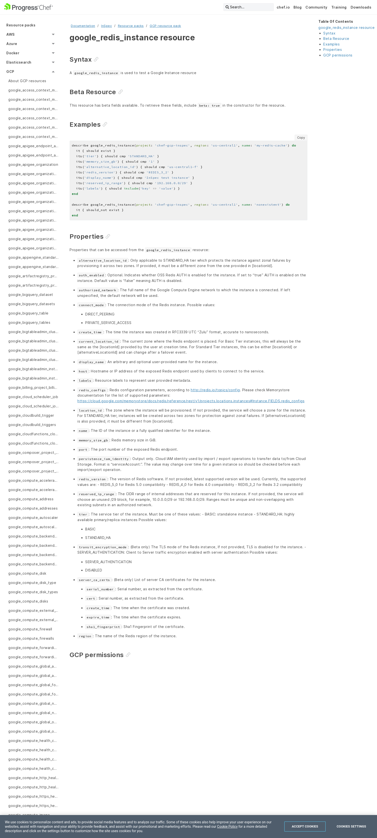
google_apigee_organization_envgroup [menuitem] (33, 192)
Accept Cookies (305, 826)
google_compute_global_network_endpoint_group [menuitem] (33, 703)
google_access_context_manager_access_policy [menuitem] (33, 118)
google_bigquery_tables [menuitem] (29, 322)
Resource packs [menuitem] (20, 25)
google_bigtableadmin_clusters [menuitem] (33, 360)
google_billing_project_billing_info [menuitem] (33, 387)
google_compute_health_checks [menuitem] (33, 768)
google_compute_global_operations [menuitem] (33, 731)
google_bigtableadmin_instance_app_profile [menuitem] (33, 369)
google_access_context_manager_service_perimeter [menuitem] (33, 127)
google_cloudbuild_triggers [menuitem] (32, 425)
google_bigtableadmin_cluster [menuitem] (33, 332)
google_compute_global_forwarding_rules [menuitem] (33, 694)
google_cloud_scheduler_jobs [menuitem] (33, 406)
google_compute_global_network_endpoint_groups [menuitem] (33, 713)
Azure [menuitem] (11, 44)
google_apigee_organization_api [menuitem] (33, 174)
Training (339, 7)
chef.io (283, 7)
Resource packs (131, 26)
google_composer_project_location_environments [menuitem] (33, 462)
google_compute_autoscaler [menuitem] (33, 517)
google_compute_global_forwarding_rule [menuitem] (33, 685)
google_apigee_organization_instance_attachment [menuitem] (33, 229)
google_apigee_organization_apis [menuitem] (33, 183)
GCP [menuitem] (10, 71)
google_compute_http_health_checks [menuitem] (33, 787)
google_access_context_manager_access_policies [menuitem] (33, 109)
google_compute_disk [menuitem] (27, 573)
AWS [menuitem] (10, 34)
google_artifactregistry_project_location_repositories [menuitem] (33, 276)
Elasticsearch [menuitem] (18, 62)
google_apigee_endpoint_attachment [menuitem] (33, 146)
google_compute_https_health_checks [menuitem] (33, 806)
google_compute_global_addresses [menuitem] (33, 675)
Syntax (329, 33)
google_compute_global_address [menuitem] (33, 666)
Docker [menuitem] (12, 53)
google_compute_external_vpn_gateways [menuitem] (33, 620)
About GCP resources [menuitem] (27, 81)
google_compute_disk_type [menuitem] (32, 583)
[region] (188, 826)
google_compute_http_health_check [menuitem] (33, 778)
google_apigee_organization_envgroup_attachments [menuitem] (33, 211)
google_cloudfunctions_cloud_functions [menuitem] (33, 443)
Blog (297, 7)
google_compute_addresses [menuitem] (33, 508)
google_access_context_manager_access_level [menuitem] (33, 90)
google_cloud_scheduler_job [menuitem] (33, 397)
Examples (331, 44)
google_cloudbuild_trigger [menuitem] (31, 415)
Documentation (83, 26)
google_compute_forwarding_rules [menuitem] (33, 657)
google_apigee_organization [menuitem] (33, 164)
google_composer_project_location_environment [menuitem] (33, 452)
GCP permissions (338, 55)
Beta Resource (336, 38)
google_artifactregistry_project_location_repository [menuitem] (33, 285)
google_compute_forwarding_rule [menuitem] (33, 648)
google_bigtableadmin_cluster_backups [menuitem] (33, 350)
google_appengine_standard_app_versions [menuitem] (33, 267)
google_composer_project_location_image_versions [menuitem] (33, 471)
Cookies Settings (351, 826)
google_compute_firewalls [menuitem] (31, 638)
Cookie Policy (227, 826)
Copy (301, 137)
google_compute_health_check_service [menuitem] (33, 750)
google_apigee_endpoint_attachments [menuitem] (33, 155)
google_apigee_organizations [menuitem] (33, 248)
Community (316, 7)
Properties (332, 49)
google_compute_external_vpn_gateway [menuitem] (33, 610)
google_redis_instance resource (346, 27)
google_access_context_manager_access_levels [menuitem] (33, 99)
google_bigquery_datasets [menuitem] (31, 304)
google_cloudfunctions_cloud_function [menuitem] (33, 434)
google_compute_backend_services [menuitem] (33, 564)
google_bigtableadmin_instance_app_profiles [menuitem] (33, 378)
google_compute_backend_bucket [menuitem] (33, 536)
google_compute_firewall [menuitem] (30, 629)
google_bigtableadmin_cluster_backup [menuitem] (33, 341)
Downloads (361, 7)
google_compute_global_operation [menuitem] (33, 722)
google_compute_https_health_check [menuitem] (33, 796)
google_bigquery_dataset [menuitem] (30, 294)
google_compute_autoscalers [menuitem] (33, 527)
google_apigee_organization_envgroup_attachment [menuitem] (33, 202)
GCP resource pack (165, 26)
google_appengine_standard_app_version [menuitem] (33, 257)
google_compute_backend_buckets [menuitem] (33, 545)
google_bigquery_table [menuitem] (28, 313)
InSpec (106, 26)
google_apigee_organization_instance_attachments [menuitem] (33, 239)
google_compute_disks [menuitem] (28, 601)
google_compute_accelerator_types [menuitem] (33, 490)
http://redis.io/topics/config (215, 390)
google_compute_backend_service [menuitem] (33, 555)
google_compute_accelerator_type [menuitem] (33, 480)
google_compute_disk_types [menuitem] (33, 592)
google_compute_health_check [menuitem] (33, 740)
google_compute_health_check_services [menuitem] (33, 759)
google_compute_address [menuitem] (30, 499)
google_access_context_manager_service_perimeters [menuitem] (33, 136)
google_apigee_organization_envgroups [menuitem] (33, 220)
